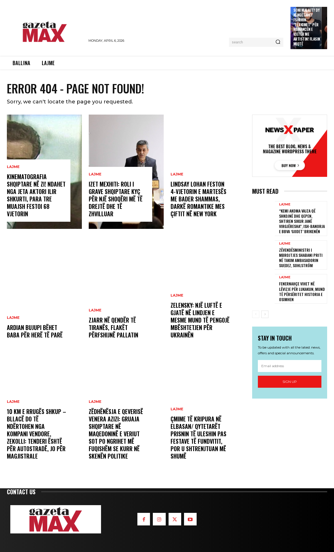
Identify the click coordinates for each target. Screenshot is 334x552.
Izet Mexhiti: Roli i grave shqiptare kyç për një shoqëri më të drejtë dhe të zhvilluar (116, 199)
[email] (289, 366)
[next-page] (264, 314)
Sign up (289, 381)
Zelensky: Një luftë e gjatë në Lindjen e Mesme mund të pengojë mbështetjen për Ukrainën (200, 320)
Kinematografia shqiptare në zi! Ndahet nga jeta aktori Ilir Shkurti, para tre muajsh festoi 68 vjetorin (36, 195)
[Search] (277, 42)
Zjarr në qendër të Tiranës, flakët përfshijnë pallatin (113, 327)
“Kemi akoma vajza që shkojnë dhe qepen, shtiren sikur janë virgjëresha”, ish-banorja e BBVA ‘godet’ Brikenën (302, 221)
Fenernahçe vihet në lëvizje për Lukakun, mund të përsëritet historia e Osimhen (302, 291)
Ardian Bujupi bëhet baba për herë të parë (35, 331)
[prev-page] (255, 314)
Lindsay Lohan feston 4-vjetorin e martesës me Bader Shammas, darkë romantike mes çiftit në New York (198, 199)
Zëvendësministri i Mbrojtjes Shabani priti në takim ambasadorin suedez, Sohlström (301, 258)
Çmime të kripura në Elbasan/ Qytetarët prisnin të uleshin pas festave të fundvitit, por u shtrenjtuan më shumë (198, 437)
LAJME (13, 167)
